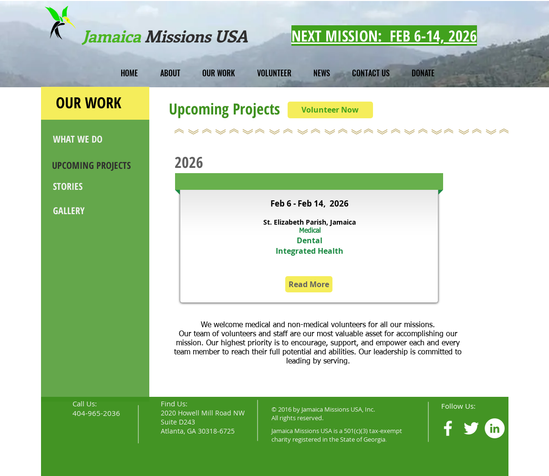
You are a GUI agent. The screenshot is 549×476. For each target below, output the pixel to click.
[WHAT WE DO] (89, 139)
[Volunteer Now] (330, 110)
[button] (170, 73)
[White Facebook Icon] (448, 428)
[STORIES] (88, 186)
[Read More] (308, 284)
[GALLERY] (88, 210)
